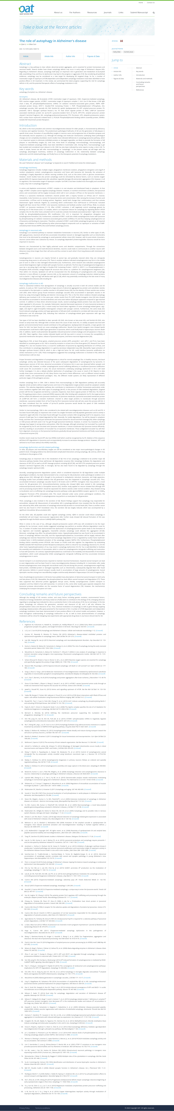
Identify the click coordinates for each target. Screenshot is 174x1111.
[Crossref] (90, 627)
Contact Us (151, 2)
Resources (92, 12)
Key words (139, 71)
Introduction (140, 75)
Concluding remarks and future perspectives (143, 84)
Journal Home (117, 48)
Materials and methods (144, 79)
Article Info (49, 56)
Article (25, 56)
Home (141, 2)
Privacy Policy (24, 1108)
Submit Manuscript (139, 12)
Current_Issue (128, 52)
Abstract (139, 68)
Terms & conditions (42, 1108)
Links (121, 12)
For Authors (74, 12)
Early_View (116, 52)
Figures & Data (93, 56)
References (140, 90)
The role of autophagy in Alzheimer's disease (52, 41)
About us (58, 12)
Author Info (70, 56)
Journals (107, 12)
